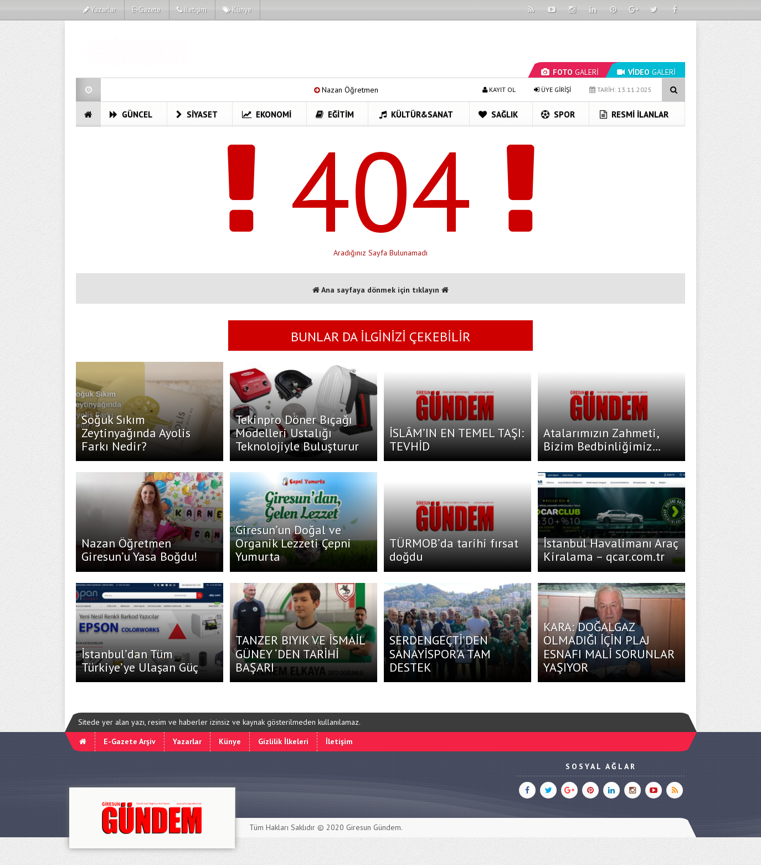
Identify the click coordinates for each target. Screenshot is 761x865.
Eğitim (335, 114)
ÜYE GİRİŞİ (552, 89)
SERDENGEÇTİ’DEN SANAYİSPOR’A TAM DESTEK (440, 653)
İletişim (192, 9)
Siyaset (197, 114)
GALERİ (570, 72)
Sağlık (498, 114)
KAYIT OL (499, 89)
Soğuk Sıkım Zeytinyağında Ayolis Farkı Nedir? (136, 433)
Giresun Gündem (373, 827)
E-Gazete (146, 9)
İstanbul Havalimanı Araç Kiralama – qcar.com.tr (610, 549)
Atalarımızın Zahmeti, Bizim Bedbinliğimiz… (602, 439)
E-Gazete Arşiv (130, 741)
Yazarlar (99, 9)
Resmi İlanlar (634, 114)
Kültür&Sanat (416, 114)
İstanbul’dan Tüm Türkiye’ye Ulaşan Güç (139, 660)
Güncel (131, 114)
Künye (237, 9)
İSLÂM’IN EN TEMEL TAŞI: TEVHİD (456, 439)
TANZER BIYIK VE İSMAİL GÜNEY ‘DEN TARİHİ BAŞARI (300, 653)
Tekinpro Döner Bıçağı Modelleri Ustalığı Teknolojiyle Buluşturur (297, 433)
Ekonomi (266, 114)
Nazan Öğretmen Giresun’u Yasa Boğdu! (139, 549)
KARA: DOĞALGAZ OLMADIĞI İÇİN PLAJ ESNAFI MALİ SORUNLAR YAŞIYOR (609, 647)
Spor (558, 114)
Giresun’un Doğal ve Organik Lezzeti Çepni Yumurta (293, 543)
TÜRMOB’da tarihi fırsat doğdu (453, 549)
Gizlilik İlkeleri (283, 741)
